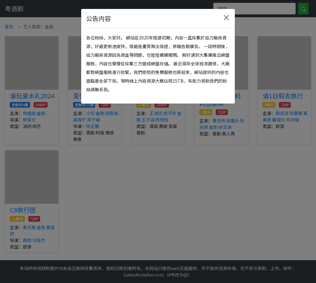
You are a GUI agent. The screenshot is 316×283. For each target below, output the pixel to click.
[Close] (226, 17)
